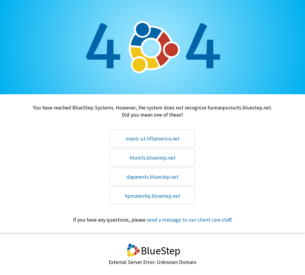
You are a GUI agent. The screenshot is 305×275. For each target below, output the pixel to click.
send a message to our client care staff (189, 219)
